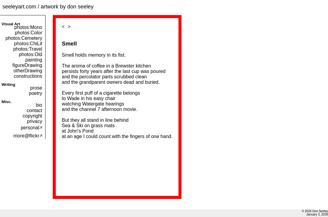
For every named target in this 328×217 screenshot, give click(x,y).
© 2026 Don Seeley (315, 211)
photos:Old (30, 54)
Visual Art (11, 24)
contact (34, 110)
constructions (28, 76)
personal (31, 127)
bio (39, 105)
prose (36, 87)
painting (33, 59)
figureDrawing (27, 65)
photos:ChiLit (28, 43)
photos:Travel (27, 49)
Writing (8, 84)
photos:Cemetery (23, 38)
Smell (69, 43)
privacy (34, 121)
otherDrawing (28, 70)
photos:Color (28, 32)
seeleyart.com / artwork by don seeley (47, 7)
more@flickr (27, 135)
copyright (32, 115)
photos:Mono (28, 27)
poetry (35, 93)
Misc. (6, 101)
